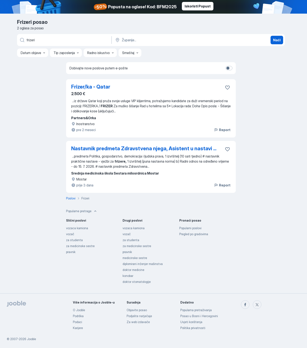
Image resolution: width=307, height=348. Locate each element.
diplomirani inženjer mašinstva (143, 264)
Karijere (78, 328)
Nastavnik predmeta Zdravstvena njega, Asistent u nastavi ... (143, 148)
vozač (70, 234)
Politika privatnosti (192, 328)
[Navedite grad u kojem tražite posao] (159, 40)
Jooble (31, 339)
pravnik (70, 252)
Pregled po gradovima (193, 234)
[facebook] (245, 304)
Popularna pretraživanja (196, 310)
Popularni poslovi (190, 228)
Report (222, 130)
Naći (277, 40)
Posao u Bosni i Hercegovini (199, 316)
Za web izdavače (138, 322)
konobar (128, 276)
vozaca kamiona (77, 228)
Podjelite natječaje (139, 316)
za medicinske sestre (80, 246)
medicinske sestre (135, 258)
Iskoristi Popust (198, 6)
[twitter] (257, 304)
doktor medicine (133, 270)
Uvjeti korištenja (191, 322)
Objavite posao (137, 310)
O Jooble (79, 310)
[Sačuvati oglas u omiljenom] (227, 87)
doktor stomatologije (137, 282)
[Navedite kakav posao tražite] (64, 40)
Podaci (77, 322)
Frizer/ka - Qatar (90, 87)
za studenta (74, 240)
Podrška (78, 316)
